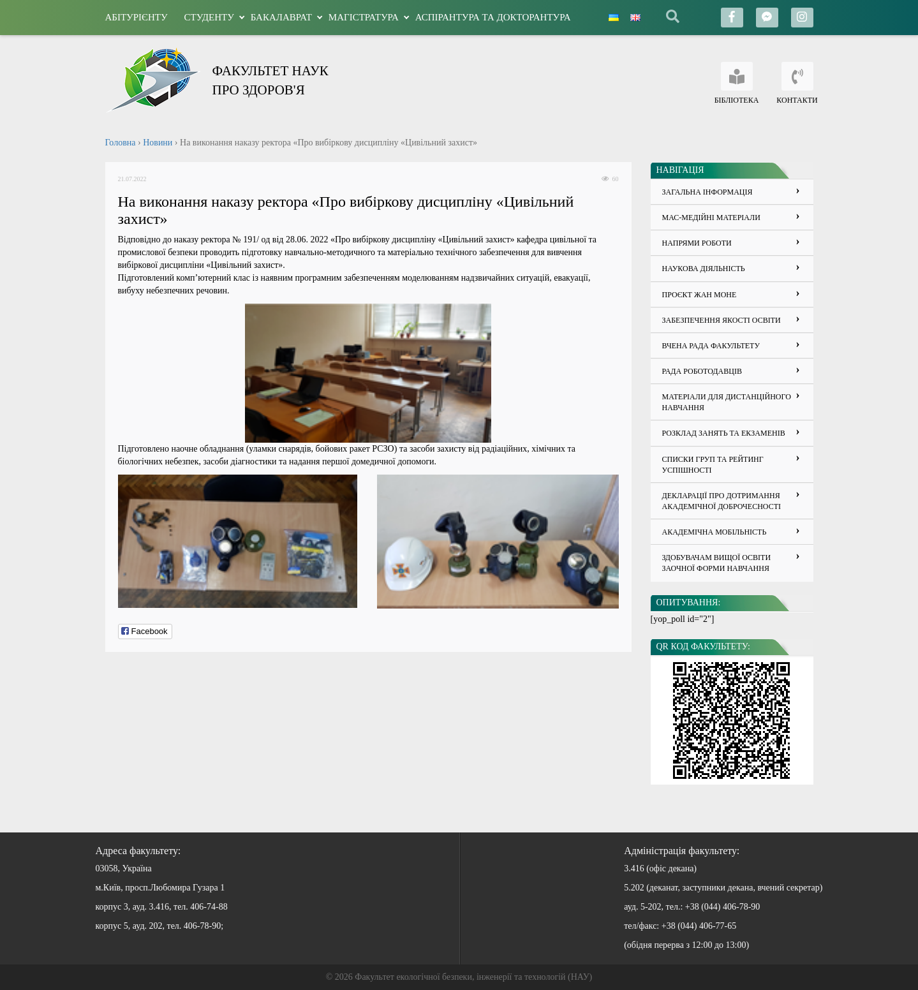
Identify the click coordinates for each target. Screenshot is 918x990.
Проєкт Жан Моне (699, 294)
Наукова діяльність (703, 268)
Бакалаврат (281, 17)
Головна (120, 142)
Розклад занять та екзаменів (723, 433)
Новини (157, 142)
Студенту (209, 17)
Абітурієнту (136, 17)
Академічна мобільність (714, 532)
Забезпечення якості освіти (721, 320)
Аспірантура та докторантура (493, 17)
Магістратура (364, 17)
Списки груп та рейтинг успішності (713, 465)
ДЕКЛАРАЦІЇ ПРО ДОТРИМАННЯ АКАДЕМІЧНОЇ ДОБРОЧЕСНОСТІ (721, 501)
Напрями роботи (697, 243)
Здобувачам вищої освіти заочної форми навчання (716, 563)
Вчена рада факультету (711, 345)
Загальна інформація (707, 192)
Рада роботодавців (702, 371)
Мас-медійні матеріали (711, 217)
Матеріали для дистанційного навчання (726, 402)
